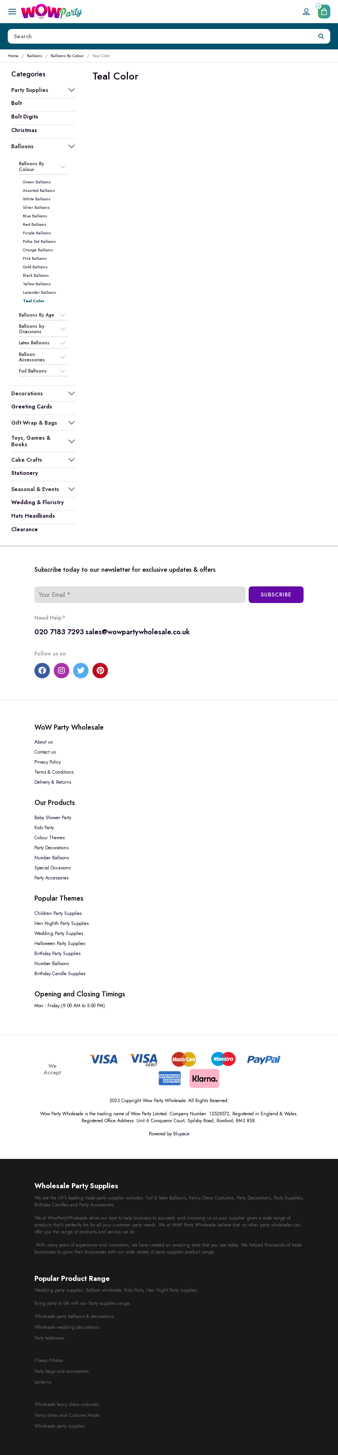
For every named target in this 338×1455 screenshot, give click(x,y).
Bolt (16, 103)
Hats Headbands (33, 516)
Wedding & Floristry (37, 502)
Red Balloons (34, 224)
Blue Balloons (35, 216)
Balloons (34, 56)
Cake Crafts (26, 460)
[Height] (160, 36)
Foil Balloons (33, 371)
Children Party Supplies (58, 913)
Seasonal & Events (35, 489)
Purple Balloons (37, 232)
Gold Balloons (35, 266)
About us (43, 742)
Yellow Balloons (37, 283)
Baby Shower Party (52, 817)
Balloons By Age (36, 315)
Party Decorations (51, 847)
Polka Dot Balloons (39, 241)
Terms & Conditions (53, 772)
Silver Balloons (36, 207)
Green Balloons (37, 182)
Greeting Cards (31, 406)
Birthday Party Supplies (57, 953)
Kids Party (44, 827)
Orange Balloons (38, 249)
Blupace (181, 1133)
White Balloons (36, 199)
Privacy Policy (47, 762)
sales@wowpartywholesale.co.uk (137, 632)
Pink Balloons (35, 258)
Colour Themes (49, 837)
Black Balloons (36, 275)
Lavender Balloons (39, 292)
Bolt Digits (24, 116)
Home (13, 56)
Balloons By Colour (67, 56)
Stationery (24, 473)
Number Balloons (51, 857)
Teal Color (33, 300)
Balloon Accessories (32, 357)
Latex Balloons (34, 343)
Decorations (27, 393)
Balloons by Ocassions (31, 329)
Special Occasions (52, 867)
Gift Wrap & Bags (34, 423)
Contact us (45, 752)
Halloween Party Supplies (59, 943)
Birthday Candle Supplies (59, 973)
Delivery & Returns (52, 782)
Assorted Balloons (39, 190)
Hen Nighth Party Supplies (61, 923)
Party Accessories (51, 877)
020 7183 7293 (59, 632)
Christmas (24, 130)
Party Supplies (29, 90)
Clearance (24, 529)
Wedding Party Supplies (58, 933)
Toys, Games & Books (31, 441)
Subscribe (276, 594)
